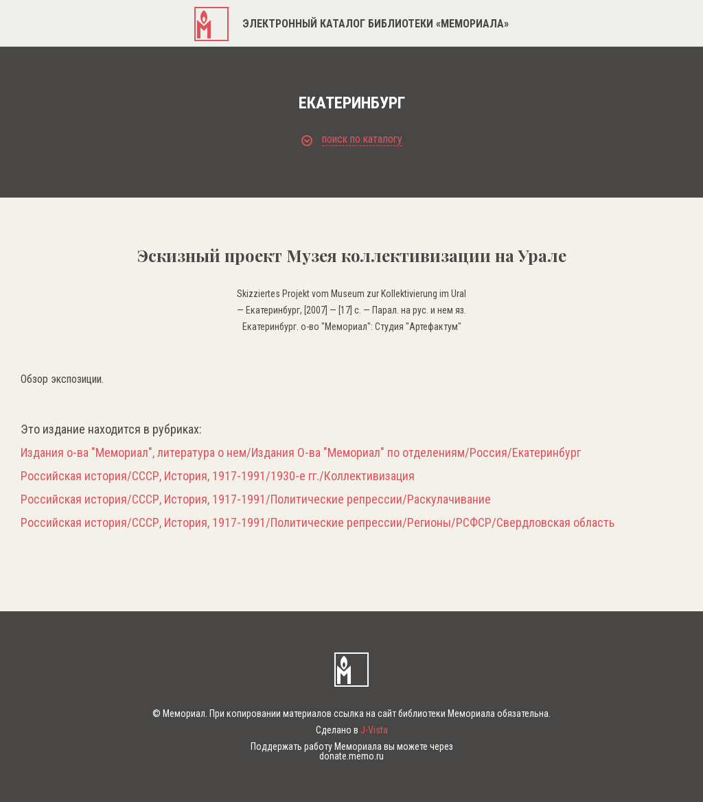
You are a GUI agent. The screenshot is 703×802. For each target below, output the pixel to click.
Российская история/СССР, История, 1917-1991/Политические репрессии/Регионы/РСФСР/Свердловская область (317, 523)
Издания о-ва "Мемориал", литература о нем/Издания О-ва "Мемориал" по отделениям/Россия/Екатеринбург (301, 453)
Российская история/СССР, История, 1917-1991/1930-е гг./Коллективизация (218, 476)
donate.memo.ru (351, 756)
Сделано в (352, 730)
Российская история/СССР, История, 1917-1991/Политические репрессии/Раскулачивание (256, 499)
